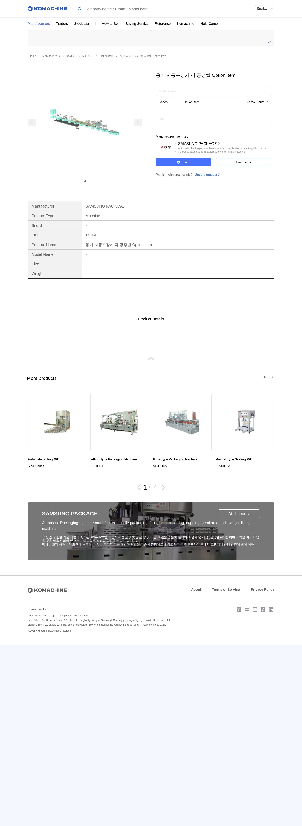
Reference (163, 24)
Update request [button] (206, 204)
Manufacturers (39, 24)
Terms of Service (226, 619)
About (196, 619)
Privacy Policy (262, 619)
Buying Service (137, 24)
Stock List (81, 24)
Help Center (209, 24)
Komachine (185, 24)
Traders (62, 24)
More (267, 406)
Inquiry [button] (183, 191)
